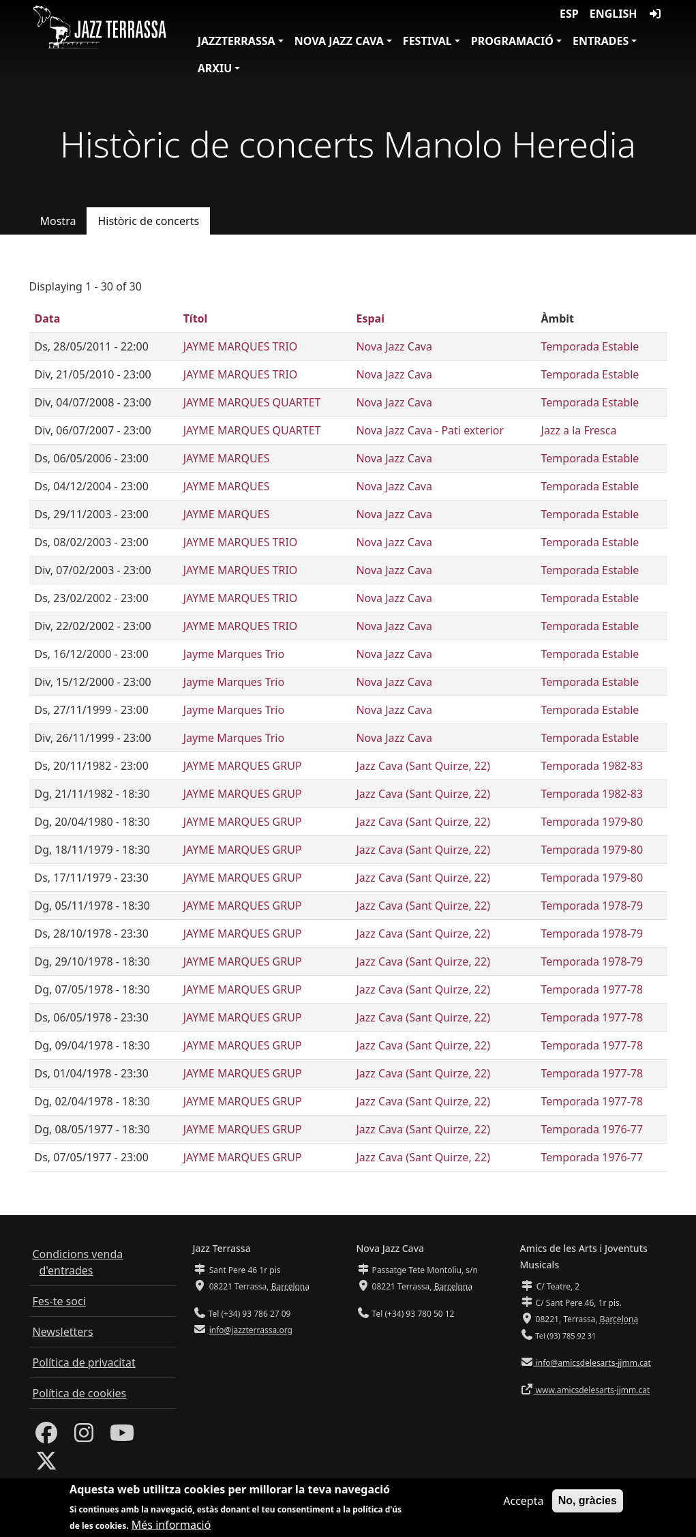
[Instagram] (83, 1436)
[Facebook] (46, 1436)
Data (48, 318)
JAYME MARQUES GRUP (242, 765)
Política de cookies (80, 1393)
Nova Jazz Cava (339, 40)
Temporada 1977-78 (592, 989)
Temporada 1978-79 (592, 905)
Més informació (171, 1528)
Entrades (601, 40)
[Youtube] (122, 1436)
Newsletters (63, 1331)
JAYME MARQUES (226, 458)
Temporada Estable (590, 346)
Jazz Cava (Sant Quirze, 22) (423, 765)
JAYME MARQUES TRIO (240, 346)
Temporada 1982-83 (592, 765)
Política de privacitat (84, 1362)
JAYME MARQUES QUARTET (252, 402)
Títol (195, 318)
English (613, 13)
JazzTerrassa (236, 40)
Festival (427, 40)
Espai (370, 318)
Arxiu (215, 68)
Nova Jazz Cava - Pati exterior (430, 430)
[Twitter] (46, 1464)
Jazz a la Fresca (579, 430)
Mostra (58, 220)
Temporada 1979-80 (592, 821)
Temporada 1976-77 (592, 1129)
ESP (569, 13)
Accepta (523, 1504)
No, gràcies (587, 1504)
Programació (512, 40)
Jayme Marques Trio (234, 653)
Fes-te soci (59, 1301)
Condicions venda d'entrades (78, 1262)
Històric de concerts (148, 220)
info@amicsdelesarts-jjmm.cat (592, 1363)
